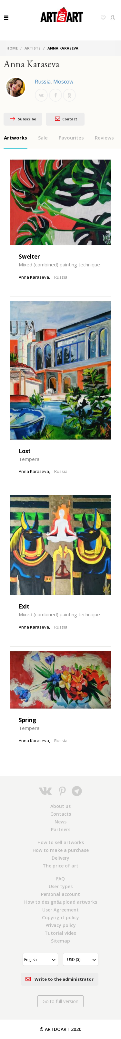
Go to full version (60, 1001)
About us (60, 806)
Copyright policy (60, 917)
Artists (33, 48)
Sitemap (60, 941)
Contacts (60, 814)
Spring (27, 720)
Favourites (71, 137)
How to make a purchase (61, 850)
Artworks (15, 137)
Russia (43, 81)
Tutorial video (60, 933)
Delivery (60, 858)
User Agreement (60, 910)
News (60, 822)
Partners (60, 829)
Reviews (104, 137)
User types (61, 886)
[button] (40, 959)
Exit (24, 606)
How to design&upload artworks (60, 902)
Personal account (60, 894)
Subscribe (23, 119)
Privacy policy (60, 925)
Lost (25, 451)
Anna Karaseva (34, 277)
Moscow (63, 81)
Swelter (29, 256)
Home (12, 48)
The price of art (60, 866)
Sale (43, 137)
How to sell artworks (60, 842)
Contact (65, 118)
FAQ (60, 879)
